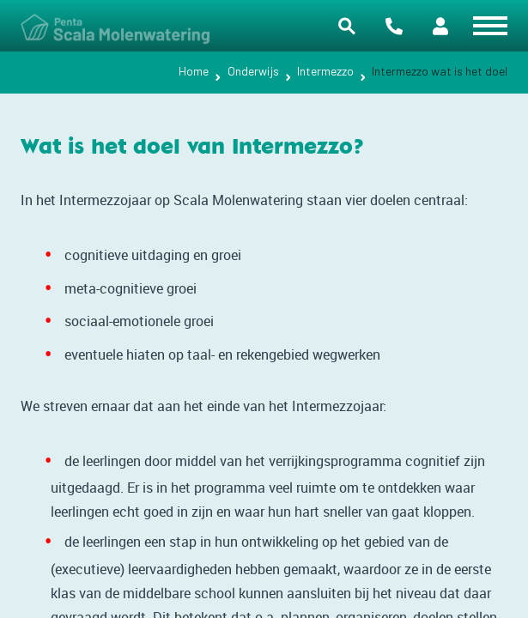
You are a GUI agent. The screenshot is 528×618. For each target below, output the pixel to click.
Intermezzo (325, 71)
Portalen (440, 26)
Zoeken (346, 26)
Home (194, 71)
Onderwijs (253, 71)
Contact (394, 26)
